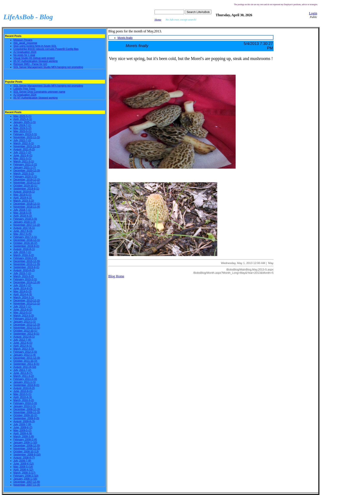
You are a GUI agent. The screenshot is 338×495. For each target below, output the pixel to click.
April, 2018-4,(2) (22, 215)
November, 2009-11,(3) (26, 412)
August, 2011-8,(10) (24, 366)
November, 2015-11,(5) (26, 264)
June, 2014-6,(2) (22, 288)
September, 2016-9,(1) (26, 246)
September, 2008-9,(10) (27, 454)
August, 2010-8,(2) (24, 388)
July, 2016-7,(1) (22, 252)
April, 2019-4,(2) (22, 197)
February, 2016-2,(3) (25, 258)
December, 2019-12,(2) (26, 179)
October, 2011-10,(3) (25, 360)
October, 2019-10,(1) (25, 185)
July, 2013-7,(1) (22, 306)
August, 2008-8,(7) (24, 457)
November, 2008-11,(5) (26, 448)
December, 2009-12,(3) (26, 409)
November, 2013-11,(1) (26, 303)
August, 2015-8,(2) (24, 270)
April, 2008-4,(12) (23, 469)
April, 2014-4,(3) (22, 294)
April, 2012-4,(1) (22, 345)
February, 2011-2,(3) (25, 379)
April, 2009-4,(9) (22, 433)
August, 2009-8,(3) (24, 421)
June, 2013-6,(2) (22, 309)
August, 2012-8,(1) (24, 336)
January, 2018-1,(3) (24, 221)
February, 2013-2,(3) (25, 318)
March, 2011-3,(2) (23, 376)
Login (313, 13)
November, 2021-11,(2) (26, 146)
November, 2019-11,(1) (26, 182)
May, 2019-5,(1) (22, 194)
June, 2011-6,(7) (22, 373)
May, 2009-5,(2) (22, 430)
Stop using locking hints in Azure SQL (34, 45)
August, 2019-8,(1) (24, 191)
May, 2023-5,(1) (22, 131)
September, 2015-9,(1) (26, 267)
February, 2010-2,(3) (25, 403)
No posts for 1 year (24, 55)
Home (158, 19)
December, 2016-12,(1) (26, 240)
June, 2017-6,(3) (22, 230)
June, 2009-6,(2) (22, 427)
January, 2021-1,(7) (24, 167)
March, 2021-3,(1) (23, 161)
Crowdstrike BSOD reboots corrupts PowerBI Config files (45, 49)
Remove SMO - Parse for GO (30, 64)
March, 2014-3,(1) (23, 297)
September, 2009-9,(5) (26, 418)
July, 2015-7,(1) (22, 273)
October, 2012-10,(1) (25, 330)
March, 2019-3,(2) (23, 200)
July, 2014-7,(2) (22, 285)
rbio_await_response (25, 42)
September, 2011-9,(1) (26, 363)
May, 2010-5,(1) (22, 394)
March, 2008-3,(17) (24, 472)
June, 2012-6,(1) (22, 342)
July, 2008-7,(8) (22, 460)
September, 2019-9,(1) (26, 188)
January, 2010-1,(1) (24, 406)
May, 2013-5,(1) (22, 312)
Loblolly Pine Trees (24, 88)
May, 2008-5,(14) (23, 466)
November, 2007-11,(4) (26, 484)
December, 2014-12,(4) (26, 282)
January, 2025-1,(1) (24, 122)
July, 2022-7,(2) (22, 140)
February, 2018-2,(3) (25, 218)
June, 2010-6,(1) (22, 391)
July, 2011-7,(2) (22, 370)
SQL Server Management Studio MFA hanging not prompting (48, 67)
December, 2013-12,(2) (26, 300)
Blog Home (116, 276)
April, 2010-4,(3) (22, 397)
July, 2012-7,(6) (22, 339)
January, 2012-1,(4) (24, 354)
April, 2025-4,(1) (22, 119)
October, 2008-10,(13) (26, 451)
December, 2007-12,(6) (26, 481)
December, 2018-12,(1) (26, 203)
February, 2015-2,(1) (25, 279)
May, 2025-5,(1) (22, 116)
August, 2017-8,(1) (24, 227)
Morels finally (125, 37)
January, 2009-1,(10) (25, 442)
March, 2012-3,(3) (23, 348)
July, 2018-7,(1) (22, 209)
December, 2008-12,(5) (26, 445)
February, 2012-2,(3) (25, 351)
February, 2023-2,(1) (25, 134)
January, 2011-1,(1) (24, 382)
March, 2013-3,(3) (23, 315)
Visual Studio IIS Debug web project (34, 58)
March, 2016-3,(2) (23, 255)
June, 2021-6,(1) (22, 155)
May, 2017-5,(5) (22, 234)
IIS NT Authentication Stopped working (35, 61)
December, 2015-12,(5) (26, 261)
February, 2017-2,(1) (25, 237)
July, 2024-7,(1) (22, 125)
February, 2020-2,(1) (25, 176)
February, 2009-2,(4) (25, 439)
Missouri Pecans (22, 39)
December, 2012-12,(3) (26, 324)
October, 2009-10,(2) (25, 415)
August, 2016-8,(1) (24, 249)
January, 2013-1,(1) (24, 321)
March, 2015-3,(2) (23, 276)
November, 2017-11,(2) (26, 224)
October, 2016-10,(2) (25, 243)
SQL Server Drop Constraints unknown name (39, 91)
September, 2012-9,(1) (26, 333)
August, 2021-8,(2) (24, 149)
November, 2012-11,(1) (26, 327)
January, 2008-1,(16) (25, 478)
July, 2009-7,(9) (22, 424)
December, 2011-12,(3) (26, 357)
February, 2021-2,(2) (25, 164)
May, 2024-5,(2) (22, 128)
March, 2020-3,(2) (23, 173)
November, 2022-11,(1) (26, 137)
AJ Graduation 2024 (24, 52)
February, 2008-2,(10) (25, 475)
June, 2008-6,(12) (23, 463)
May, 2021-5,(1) (22, 158)
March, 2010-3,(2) (23, 400)
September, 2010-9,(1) (26, 385)
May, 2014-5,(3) (22, 291)
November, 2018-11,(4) (26, 206)
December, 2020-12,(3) (26, 170)
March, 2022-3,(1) (23, 143)
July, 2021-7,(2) (22, 152)
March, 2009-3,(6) (23, 436)
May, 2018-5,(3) (22, 212)
